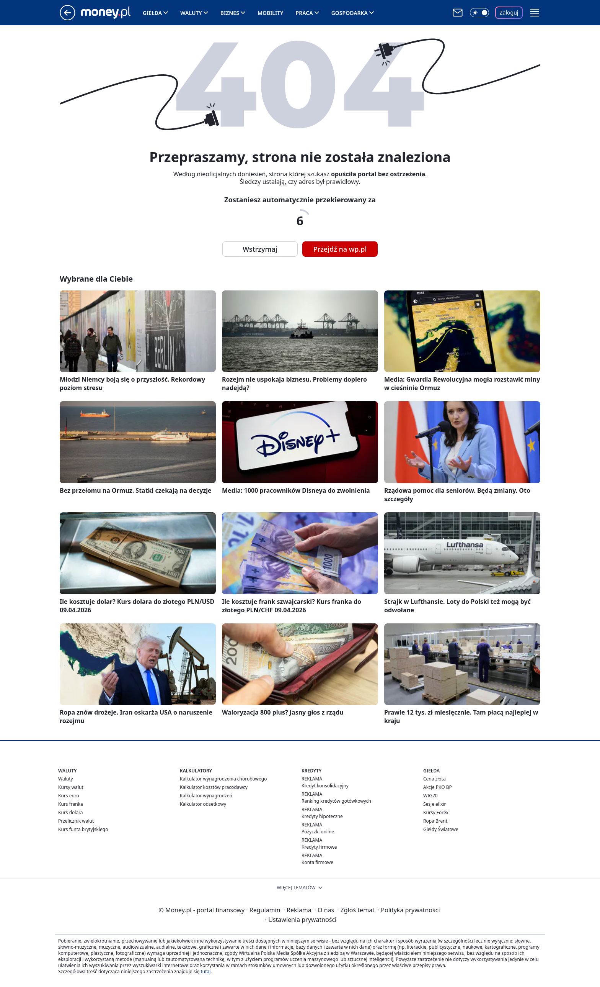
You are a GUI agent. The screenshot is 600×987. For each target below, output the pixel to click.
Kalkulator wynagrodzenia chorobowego (223, 779)
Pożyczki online (318, 831)
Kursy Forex (435, 812)
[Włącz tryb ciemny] (479, 12)
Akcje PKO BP (437, 787)
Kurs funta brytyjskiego (83, 829)
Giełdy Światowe (440, 829)
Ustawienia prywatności (300, 919)
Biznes (229, 12)
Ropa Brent (435, 821)
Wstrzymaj (260, 249)
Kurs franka (70, 804)
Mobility (271, 12)
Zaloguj (509, 12)
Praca (304, 12)
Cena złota (434, 779)
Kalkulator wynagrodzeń (206, 795)
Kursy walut (70, 787)
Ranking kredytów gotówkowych (336, 801)
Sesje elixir (434, 804)
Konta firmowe (317, 862)
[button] (534, 13)
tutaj (205, 971)
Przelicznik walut (76, 821)
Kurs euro (68, 795)
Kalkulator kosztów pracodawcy (214, 787)
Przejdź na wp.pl (340, 249)
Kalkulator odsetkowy (203, 804)
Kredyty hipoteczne (322, 816)
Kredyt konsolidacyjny (325, 785)
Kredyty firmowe (319, 847)
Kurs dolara (70, 812)
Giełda (152, 12)
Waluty (191, 12)
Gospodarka (349, 12)
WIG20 (430, 795)
